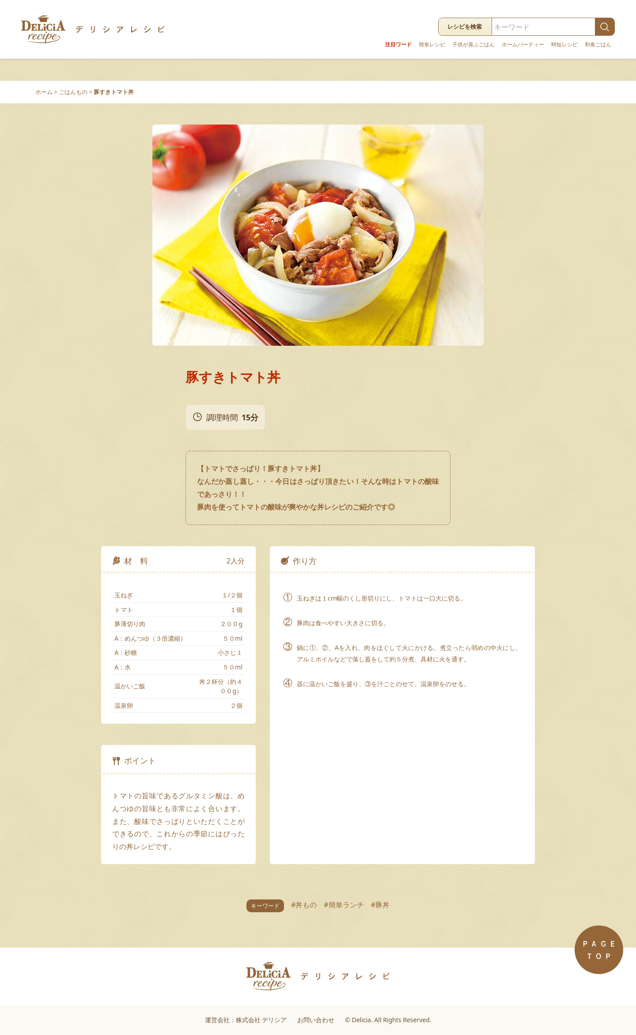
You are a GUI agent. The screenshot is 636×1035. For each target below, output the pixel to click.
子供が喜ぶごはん (473, 44)
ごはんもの (73, 92)
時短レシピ (564, 44)
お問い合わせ (315, 1020)
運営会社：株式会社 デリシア (246, 1020)
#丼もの (304, 905)
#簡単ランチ (343, 905)
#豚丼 (380, 905)
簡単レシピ (432, 44)
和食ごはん (598, 44)
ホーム (44, 92)
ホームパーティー (523, 44)
